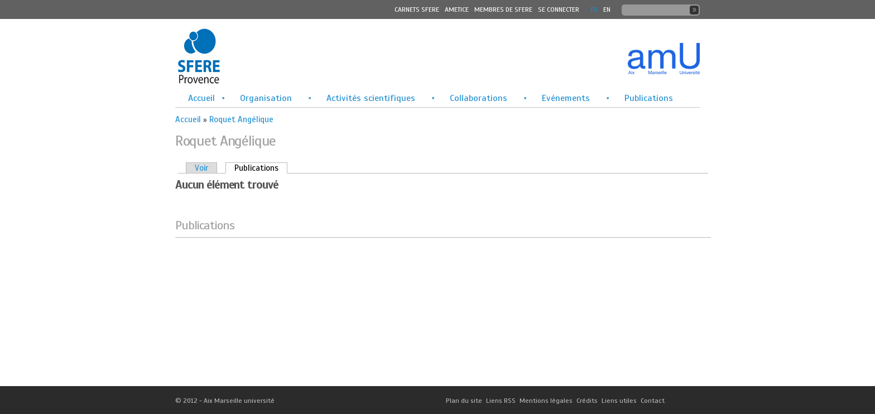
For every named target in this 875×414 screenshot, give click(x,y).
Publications (648, 98)
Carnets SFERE (417, 9)
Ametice (457, 9)
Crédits (587, 401)
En (606, 9)
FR (594, 9)
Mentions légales (546, 401)
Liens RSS (501, 401)
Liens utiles (619, 401)
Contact (653, 401)
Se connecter (558, 9)
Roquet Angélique (241, 119)
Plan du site (464, 401)
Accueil (201, 98)
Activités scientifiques (370, 98)
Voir (201, 168)
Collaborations (478, 98)
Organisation (266, 98)
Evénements (566, 98)
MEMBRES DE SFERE (503, 9)
